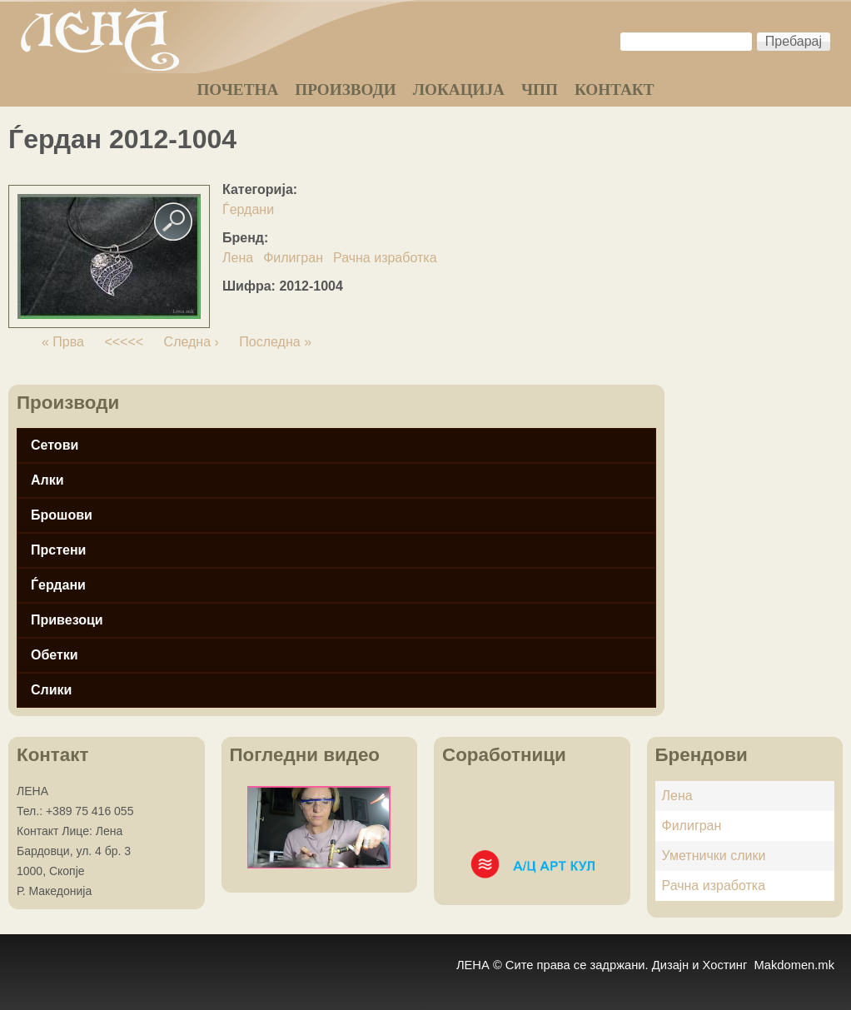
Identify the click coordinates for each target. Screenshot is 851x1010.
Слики (51, 690)
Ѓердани (248, 209)
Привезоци (67, 620)
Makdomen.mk (794, 965)
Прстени (58, 550)
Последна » (275, 342)
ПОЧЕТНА (237, 89)
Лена (237, 258)
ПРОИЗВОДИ (345, 89)
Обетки (54, 655)
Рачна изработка (385, 258)
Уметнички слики (714, 855)
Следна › (191, 342)
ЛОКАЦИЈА (459, 89)
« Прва (63, 342)
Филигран (293, 258)
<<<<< (123, 342)
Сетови (54, 445)
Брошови (61, 515)
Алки (47, 480)
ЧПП (539, 89)
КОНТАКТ (614, 89)
